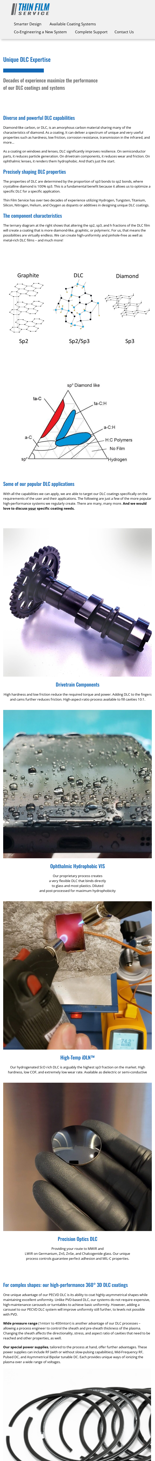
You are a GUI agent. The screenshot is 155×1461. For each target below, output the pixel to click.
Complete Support (91, 31)
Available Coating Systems (73, 24)
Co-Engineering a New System (40, 31)
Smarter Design (27, 24)
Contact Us (124, 31)
